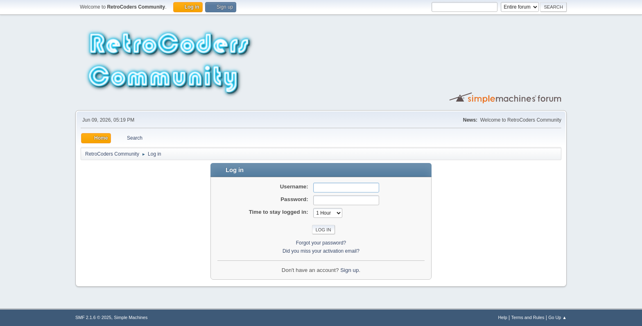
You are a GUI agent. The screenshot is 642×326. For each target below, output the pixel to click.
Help (502, 317)
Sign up (349, 270)
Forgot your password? (321, 243)
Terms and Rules (528, 317)
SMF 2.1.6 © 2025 (93, 317)
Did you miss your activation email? (321, 251)
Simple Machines (130, 317)
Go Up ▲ (557, 317)
